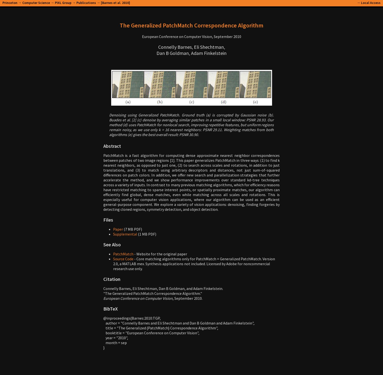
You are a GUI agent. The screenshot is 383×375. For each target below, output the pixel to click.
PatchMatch (123, 253)
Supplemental (125, 234)
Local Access (371, 2)
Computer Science (36, 2)
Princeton (9, 2)
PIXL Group (63, 2)
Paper (118, 229)
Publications (86, 2)
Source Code (123, 258)
